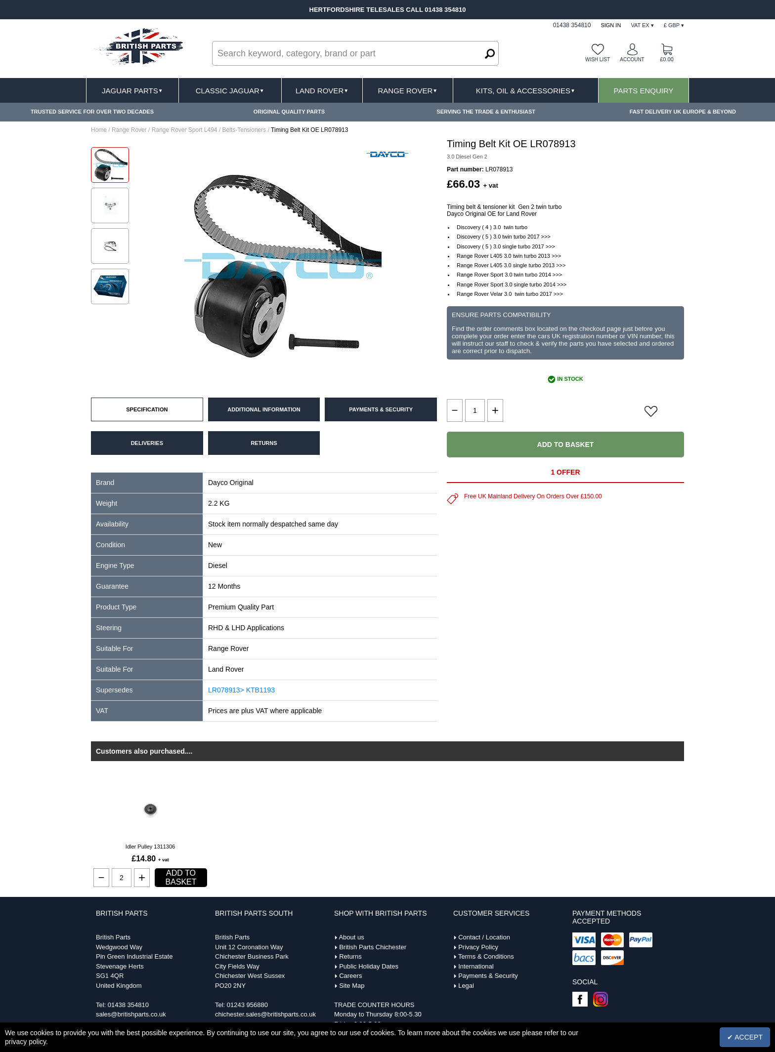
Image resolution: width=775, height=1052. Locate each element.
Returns (350, 956)
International (476, 966)
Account (632, 59)
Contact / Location (484, 937)
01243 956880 (247, 1005)
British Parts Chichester (372, 947)
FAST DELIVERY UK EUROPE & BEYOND (683, 112)
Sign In (611, 25)
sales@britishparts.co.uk (131, 1014)
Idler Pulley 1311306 (150, 847)
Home (99, 129)
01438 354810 (128, 1005)
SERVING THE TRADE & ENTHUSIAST (485, 112)
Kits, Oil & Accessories (525, 90)
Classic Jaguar (230, 90)
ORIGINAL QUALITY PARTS (289, 112)
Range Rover (407, 90)
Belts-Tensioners (244, 129)
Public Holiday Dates (368, 966)
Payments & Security (488, 975)
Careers (350, 975)
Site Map (351, 985)
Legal (466, 985)
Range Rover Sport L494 (184, 129)
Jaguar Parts (132, 90)
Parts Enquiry (644, 90)
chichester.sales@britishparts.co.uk (265, 1014)
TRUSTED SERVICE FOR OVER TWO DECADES (92, 112)
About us (351, 937)
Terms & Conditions (486, 956)
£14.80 (150, 858)
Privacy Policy (478, 947)
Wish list (597, 59)
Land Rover (322, 90)
